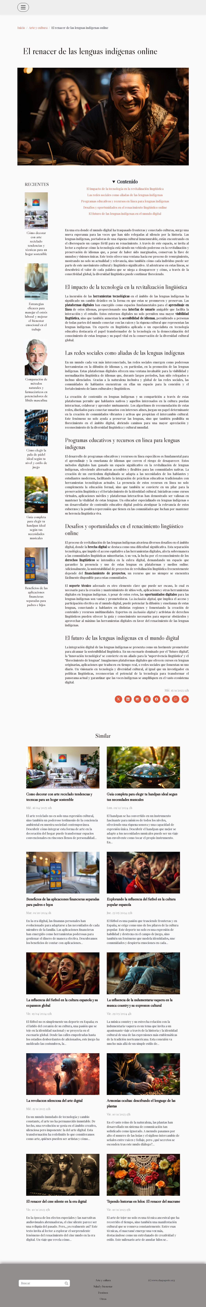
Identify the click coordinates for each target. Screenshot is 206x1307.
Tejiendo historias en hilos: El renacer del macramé (143, 1201)
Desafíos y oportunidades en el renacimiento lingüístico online (125, 207)
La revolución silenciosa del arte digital (54, 1100)
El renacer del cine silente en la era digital (56, 1201)
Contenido (127, 181)
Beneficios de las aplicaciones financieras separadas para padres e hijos (36, 596)
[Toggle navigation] (23, 7)
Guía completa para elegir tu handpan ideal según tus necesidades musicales (36, 527)
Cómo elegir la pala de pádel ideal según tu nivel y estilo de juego (36, 458)
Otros (103, 1299)
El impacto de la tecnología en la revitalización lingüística (125, 189)
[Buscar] (44, 1283)
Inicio (21, 28)
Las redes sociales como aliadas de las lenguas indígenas (125, 195)
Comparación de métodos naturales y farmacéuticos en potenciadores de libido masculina (36, 389)
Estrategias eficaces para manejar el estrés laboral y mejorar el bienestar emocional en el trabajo (36, 316)
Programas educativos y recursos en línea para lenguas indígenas (125, 201)
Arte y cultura (38, 28)
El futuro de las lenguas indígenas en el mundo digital (125, 214)
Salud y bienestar (103, 1286)
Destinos (103, 1292)
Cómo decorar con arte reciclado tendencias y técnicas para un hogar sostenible (36, 243)
